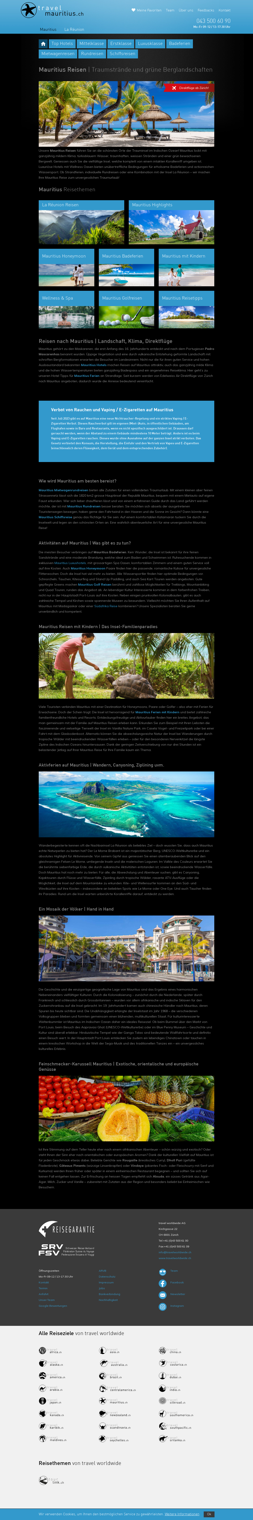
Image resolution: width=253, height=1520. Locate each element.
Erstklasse (120, 44)
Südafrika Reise (105, 606)
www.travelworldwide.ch (175, 1258)
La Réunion (74, 30)
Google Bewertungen (53, 1305)
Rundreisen (92, 54)
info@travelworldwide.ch (175, 1252)
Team (170, 10)
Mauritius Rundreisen (84, 506)
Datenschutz (107, 1276)
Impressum (106, 1282)
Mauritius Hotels (93, 365)
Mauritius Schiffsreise (55, 517)
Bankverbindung (109, 1294)
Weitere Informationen (182, 1514)
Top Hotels (62, 44)
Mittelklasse (91, 44)
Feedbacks (206, 10)
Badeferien (179, 44)
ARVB (102, 1270)
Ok (209, 1514)
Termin (43, 1288)
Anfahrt (43, 1294)
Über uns (186, 10)
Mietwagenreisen (58, 54)
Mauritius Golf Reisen (94, 584)
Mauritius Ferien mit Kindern (157, 712)
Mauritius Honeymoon (88, 568)
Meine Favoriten (149, 10)
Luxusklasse (150, 44)
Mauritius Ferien (86, 376)
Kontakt (224, 10)
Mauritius (48, 30)
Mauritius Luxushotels (70, 563)
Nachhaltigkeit (108, 1300)
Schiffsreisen (122, 54)
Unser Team (47, 1300)
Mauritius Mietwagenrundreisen (63, 490)
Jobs (102, 1288)
